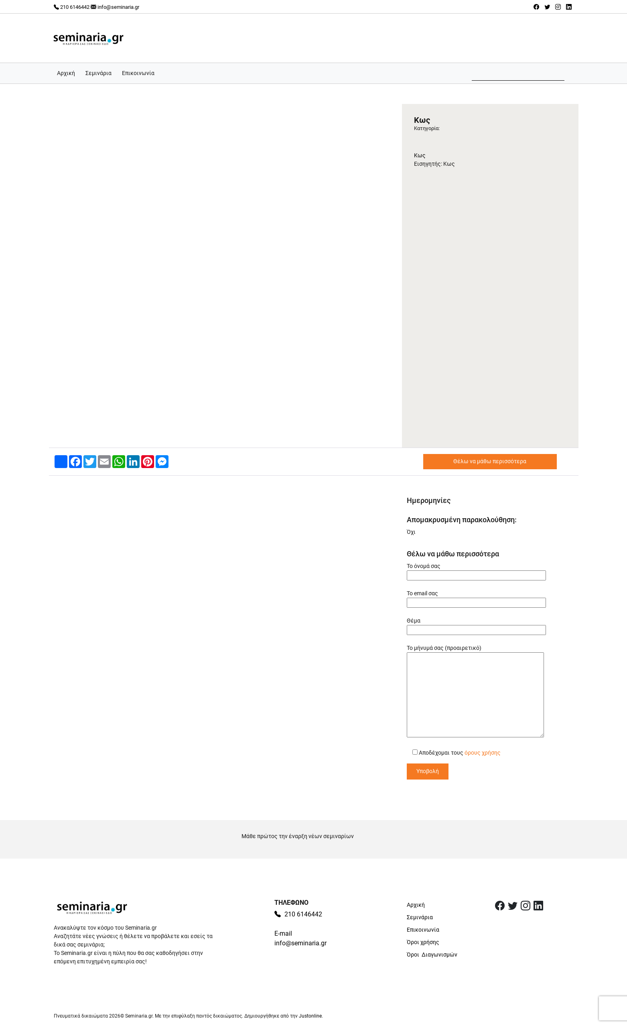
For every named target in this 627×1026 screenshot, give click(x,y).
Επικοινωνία (138, 73)
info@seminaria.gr (118, 7)
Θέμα (476, 625)
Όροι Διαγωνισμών (432, 954)
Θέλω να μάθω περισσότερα (489, 461)
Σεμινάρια (98, 73)
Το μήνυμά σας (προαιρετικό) (475, 692)
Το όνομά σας (476, 570)
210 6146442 (71, 7)
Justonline (310, 1016)
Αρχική (66, 73)
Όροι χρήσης (423, 942)
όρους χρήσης (483, 752)
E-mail (283, 933)
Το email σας (476, 598)
